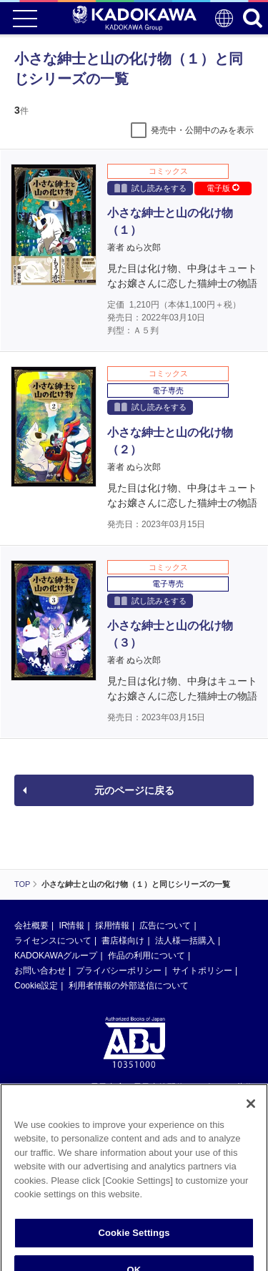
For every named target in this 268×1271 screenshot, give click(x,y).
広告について (165, 926)
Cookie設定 (36, 986)
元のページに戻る (134, 790)
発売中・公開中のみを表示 (202, 130)
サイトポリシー (202, 971)
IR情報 (71, 926)
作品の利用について (146, 956)
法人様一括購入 (185, 941)
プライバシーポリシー (119, 971)
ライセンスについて (52, 941)
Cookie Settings (133, 1245)
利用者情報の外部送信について (129, 986)
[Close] (251, 1116)
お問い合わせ (40, 971)
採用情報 (112, 926)
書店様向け (122, 941)
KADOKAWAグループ (55, 956)
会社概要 (31, 926)
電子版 (223, 188)
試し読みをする (150, 187)
